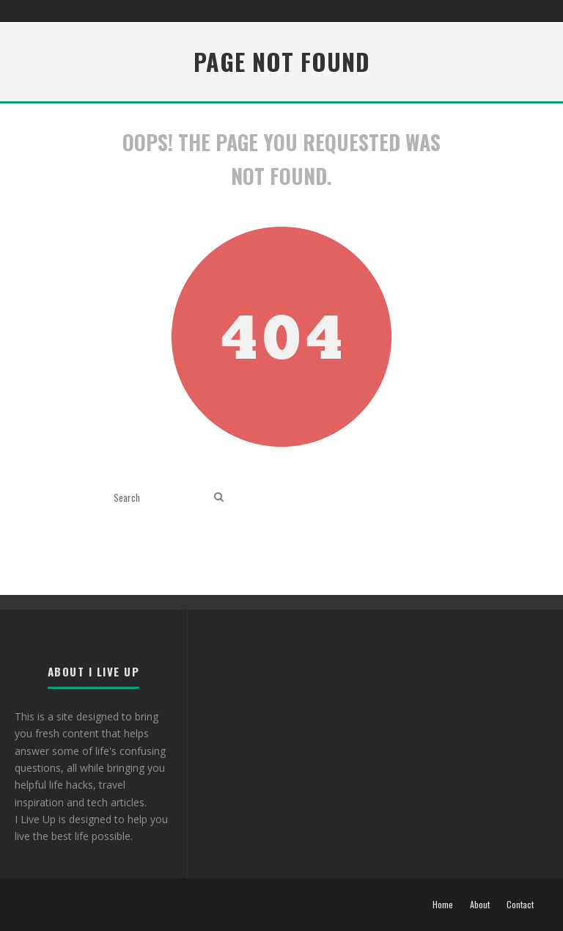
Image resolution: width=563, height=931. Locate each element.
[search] (219, 497)
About (480, 904)
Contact (520, 904)
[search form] (161, 497)
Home (443, 904)
